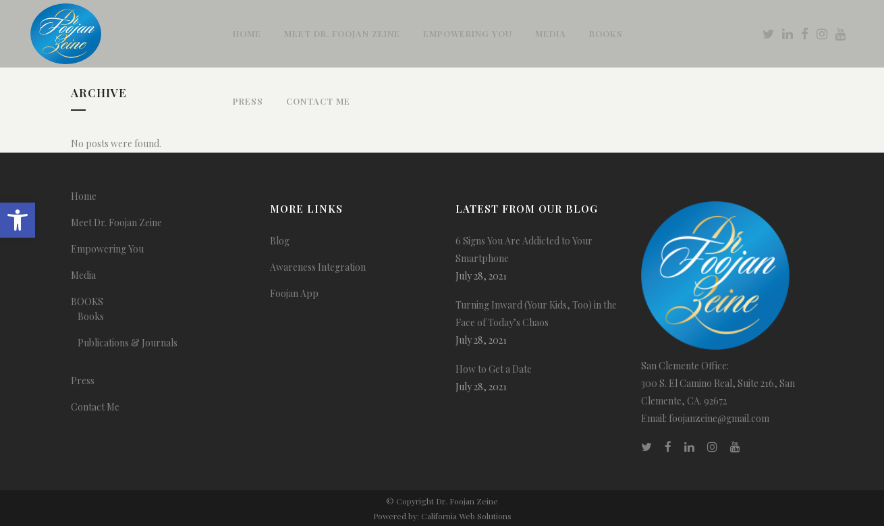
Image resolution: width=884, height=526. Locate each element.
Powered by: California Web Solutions (442, 515)
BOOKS (87, 301)
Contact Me (95, 406)
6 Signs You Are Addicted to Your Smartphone (523, 249)
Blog (279, 240)
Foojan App (294, 293)
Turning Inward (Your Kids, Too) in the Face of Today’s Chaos (536, 313)
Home (83, 196)
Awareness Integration (318, 267)
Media (83, 275)
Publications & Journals (127, 342)
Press (82, 380)
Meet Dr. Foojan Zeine (116, 222)
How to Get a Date (493, 369)
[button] (17, 220)
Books (91, 316)
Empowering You (107, 248)
